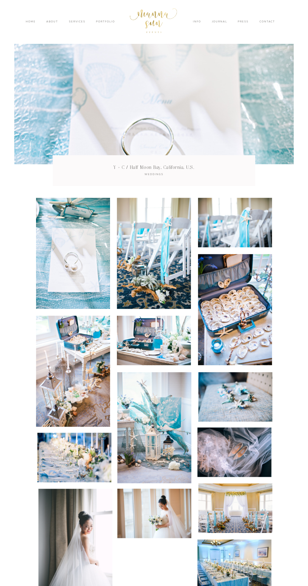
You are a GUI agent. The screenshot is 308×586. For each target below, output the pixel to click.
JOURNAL (219, 21)
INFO (197, 21)
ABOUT (52, 21)
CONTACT (267, 21)
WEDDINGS (154, 174)
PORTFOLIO (105, 21)
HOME (31, 21)
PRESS (243, 21)
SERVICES (77, 21)
